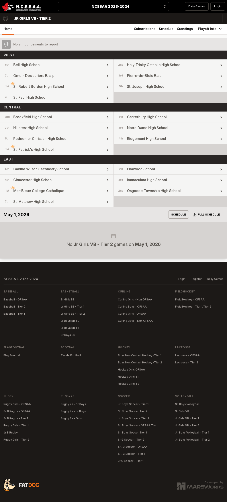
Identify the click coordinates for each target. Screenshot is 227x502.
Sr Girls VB (182, 411)
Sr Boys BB (68, 335)
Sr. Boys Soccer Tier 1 (132, 432)
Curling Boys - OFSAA (132, 306)
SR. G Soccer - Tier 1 (131, 453)
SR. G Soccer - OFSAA (132, 446)
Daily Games (196, 6)
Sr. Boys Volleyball (187, 404)
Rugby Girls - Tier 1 (16, 425)
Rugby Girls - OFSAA (17, 404)
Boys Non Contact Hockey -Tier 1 (139, 355)
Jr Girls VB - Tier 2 (187, 425)
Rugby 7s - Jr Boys (73, 411)
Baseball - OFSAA (15, 299)
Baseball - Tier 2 (14, 306)
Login (217, 6)
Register (196, 278)
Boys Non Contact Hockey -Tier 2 (140, 362)
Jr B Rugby (11, 432)
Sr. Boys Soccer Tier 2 (132, 411)
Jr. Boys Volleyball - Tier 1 (192, 432)
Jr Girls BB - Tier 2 (73, 313)
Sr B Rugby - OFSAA (17, 411)
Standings (185, 29)
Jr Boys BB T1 (70, 327)
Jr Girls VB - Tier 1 (187, 418)
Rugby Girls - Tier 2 (16, 439)
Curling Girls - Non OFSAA (135, 299)
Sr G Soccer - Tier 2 (131, 439)
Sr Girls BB (67, 299)
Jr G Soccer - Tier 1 (130, 461)
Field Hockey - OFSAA (190, 299)
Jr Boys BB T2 (70, 320)
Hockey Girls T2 (128, 383)
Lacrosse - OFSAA (187, 355)
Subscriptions (144, 29)
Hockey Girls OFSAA (131, 369)
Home (8, 29)
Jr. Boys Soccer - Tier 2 (133, 418)
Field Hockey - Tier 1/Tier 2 (193, 306)
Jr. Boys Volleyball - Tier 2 (192, 439)
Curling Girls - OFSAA (132, 313)
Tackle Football (71, 355)
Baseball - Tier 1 (14, 313)
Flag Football (12, 355)
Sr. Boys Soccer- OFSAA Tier (137, 425)
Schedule (166, 29)
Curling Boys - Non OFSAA (135, 320)
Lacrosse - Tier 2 (186, 362)
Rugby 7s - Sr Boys (73, 404)
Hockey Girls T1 (128, 376)
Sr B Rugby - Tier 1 (16, 418)
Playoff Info (210, 29)
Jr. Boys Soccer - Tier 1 (133, 404)
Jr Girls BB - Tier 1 (72, 306)
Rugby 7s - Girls (71, 418)
